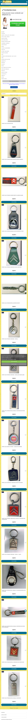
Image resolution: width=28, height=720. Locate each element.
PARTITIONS (3, 62)
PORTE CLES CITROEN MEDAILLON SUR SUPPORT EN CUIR (12, 231)
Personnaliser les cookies (12, 359)
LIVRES (2, 57)
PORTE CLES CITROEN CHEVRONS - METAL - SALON (11, 554)
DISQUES (2, 46)
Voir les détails (14, 130)
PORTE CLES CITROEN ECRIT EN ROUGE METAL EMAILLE (12, 159)
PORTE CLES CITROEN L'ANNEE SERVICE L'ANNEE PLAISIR (12, 195)
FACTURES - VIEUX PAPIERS (5, 51)
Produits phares (4, 78)
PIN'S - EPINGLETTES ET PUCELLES (6, 67)
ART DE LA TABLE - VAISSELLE (5, 36)
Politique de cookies (4, 359)
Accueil (13, 31)
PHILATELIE (3, 64)
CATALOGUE (3, 33)
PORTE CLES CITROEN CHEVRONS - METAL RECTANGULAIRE (13, 374)
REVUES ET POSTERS (4, 72)
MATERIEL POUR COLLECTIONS (5, 59)
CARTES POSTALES (4, 44)
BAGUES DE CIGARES (4, 38)
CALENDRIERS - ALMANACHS (5, 43)
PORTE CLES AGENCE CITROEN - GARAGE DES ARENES (12, 446)
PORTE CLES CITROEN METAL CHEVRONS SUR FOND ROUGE (13, 662)
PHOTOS (2, 65)
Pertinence (14, 93)
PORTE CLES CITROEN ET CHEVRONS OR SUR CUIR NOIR (12, 482)
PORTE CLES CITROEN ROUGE (7, 123)
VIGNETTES (3, 75)
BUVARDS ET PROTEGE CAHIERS (5, 41)
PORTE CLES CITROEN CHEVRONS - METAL (10, 338)
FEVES (2, 54)
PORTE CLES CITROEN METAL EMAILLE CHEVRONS (11, 698)
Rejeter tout (14, 364)
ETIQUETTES (3, 49)
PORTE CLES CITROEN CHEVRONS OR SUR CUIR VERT (11, 267)
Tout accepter (14, 361)
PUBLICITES (3, 70)
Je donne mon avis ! (14, 87)
